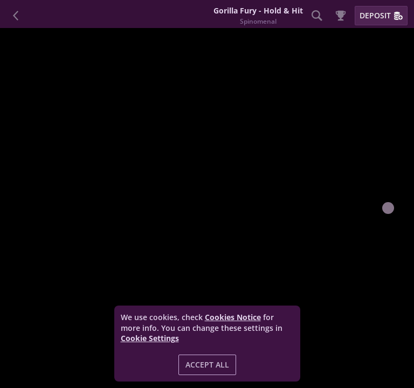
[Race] (340, 15)
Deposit (381, 15)
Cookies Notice (233, 317)
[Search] (317, 15)
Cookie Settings (150, 338)
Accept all (207, 364)
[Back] (16, 15)
